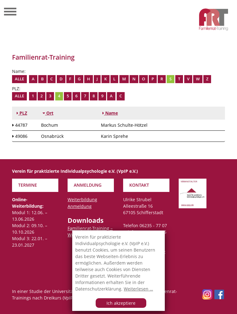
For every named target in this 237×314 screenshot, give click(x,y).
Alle (19, 79)
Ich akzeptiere (120, 303)
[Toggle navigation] (10, 12)
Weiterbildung (82, 199)
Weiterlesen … (138, 289)
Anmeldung (80, 206)
